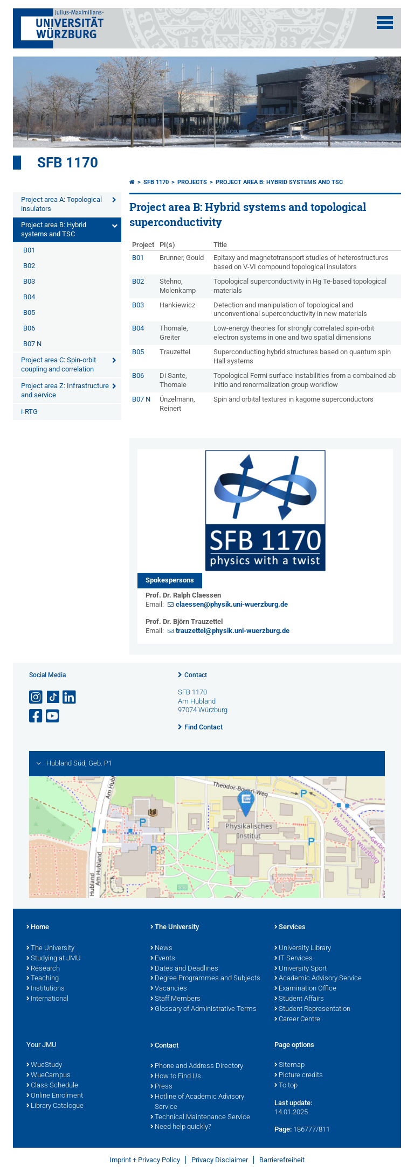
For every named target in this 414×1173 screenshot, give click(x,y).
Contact (195, 675)
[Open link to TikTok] (53, 697)
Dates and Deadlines (184, 969)
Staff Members (175, 999)
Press (161, 1087)
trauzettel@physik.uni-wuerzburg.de (232, 631)
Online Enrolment (54, 1096)
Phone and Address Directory (196, 1066)
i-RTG (29, 412)
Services (290, 927)
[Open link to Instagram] (36, 697)
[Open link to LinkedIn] (70, 697)
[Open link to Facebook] (36, 716)
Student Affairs (299, 999)
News (161, 948)
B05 (29, 312)
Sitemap (289, 1065)
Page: (283, 1129)
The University (50, 948)
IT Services (293, 959)
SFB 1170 (67, 162)
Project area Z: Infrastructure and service (65, 390)
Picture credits (298, 1075)
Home (37, 927)
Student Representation (312, 1009)
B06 (29, 328)
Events (162, 959)
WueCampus (48, 1075)
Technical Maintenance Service (200, 1117)
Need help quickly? (180, 1127)
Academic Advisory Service (318, 979)
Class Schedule (52, 1086)
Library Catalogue (55, 1106)
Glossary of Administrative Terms (203, 1009)
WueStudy (44, 1065)
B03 (29, 281)
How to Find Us (175, 1076)
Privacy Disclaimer (219, 1160)
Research (43, 969)
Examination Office (305, 989)
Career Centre (297, 1019)
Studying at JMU (53, 959)
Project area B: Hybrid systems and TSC (53, 229)
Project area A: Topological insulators (61, 204)
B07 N (32, 344)
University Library (302, 948)
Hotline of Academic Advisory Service (197, 1102)
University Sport (300, 969)
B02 (29, 266)
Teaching (42, 979)
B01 (29, 250)
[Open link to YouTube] (53, 716)
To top (286, 1086)
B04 (29, 297)
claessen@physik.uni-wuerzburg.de (232, 604)
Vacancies (168, 989)
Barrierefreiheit (282, 1160)
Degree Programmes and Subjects (205, 979)
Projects (192, 182)
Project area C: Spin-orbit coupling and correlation (58, 364)
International (47, 999)
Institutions (45, 989)
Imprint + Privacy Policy (144, 1160)
